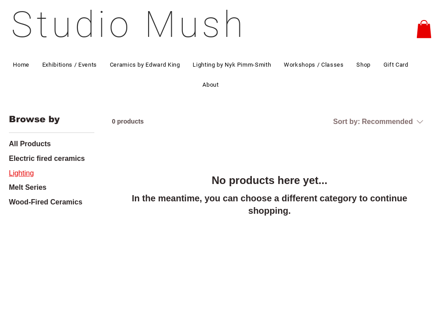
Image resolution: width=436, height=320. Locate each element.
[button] (424, 29)
